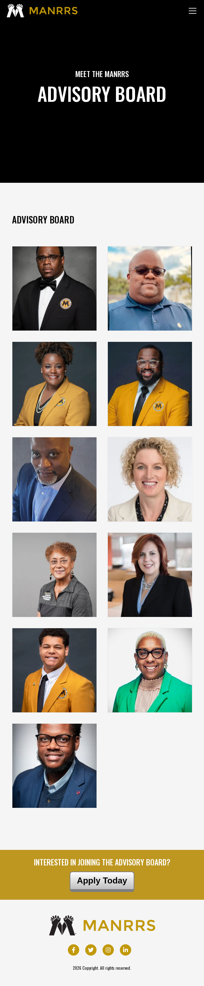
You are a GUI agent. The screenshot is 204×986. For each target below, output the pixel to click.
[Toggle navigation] (192, 11)
